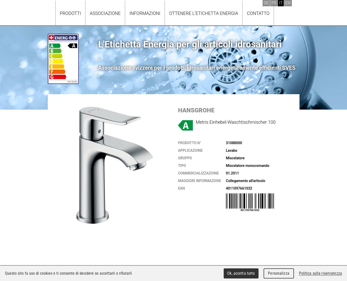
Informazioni (144, 13)
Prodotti (70, 13)
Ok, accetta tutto (241, 273)
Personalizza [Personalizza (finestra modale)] (278, 273)
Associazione (105, 13)
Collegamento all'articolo (245, 181)
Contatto (258, 13)
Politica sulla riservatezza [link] (320, 273)
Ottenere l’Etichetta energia (203, 13)
